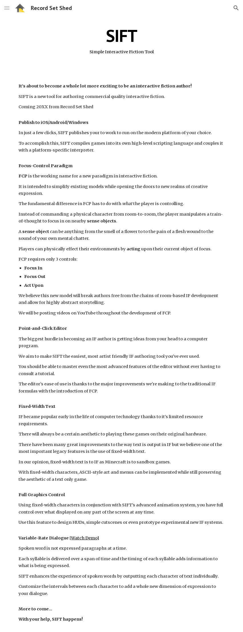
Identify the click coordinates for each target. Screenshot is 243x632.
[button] (7, 8)
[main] (121, 41)
